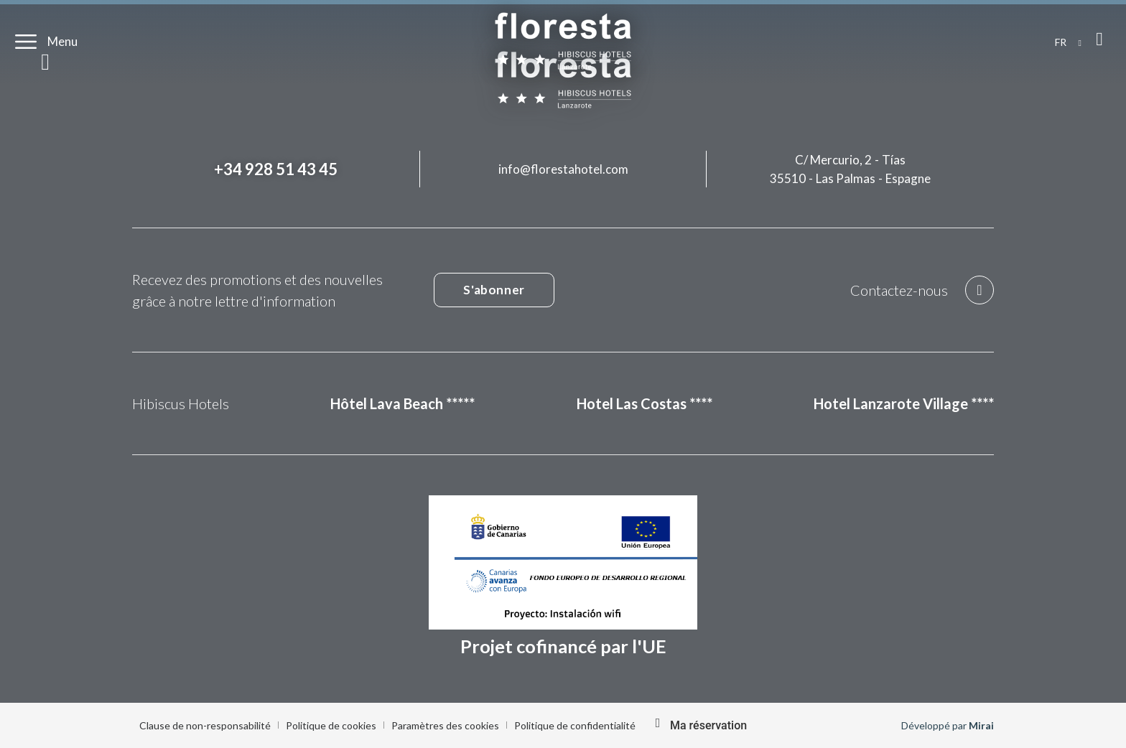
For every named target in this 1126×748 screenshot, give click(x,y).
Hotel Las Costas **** (644, 403)
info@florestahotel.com (563, 169)
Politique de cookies (331, 725)
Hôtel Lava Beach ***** (402, 403)
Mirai (981, 725)
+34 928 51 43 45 (276, 169)
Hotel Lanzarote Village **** (904, 403)
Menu (62, 41)
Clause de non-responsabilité (205, 725)
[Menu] (25, 41)
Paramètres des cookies (445, 725)
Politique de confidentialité (575, 725)
